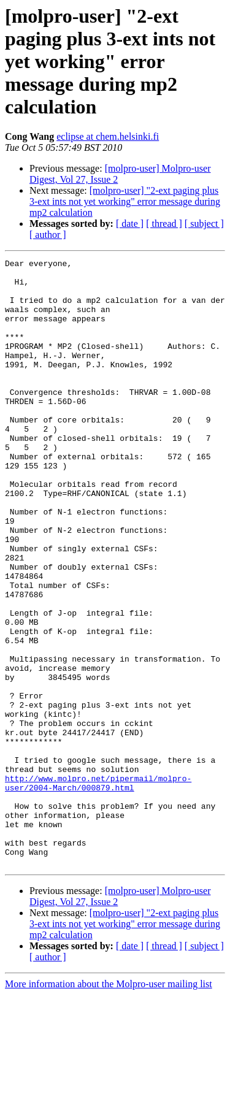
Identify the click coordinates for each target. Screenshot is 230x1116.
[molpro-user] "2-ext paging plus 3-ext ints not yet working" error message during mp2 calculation (124, 201)
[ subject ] (204, 223)
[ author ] (47, 234)
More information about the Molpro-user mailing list (108, 1105)
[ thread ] (164, 223)
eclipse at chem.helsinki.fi (107, 136)
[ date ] (130, 223)
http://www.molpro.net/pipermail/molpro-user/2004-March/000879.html (98, 888)
